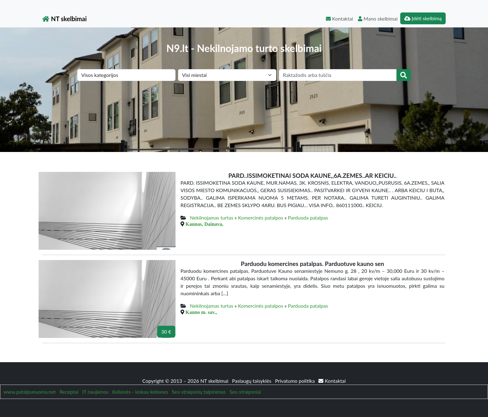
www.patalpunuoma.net (29, 392)
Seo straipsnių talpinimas (199, 392)
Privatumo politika (295, 381)
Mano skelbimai (377, 18)
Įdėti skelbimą (423, 18)
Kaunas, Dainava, (204, 223)
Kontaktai (339, 18)
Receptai (68, 392)
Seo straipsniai (245, 392)
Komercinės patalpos (260, 217)
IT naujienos (95, 392)
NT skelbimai (64, 18)
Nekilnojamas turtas (211, 217)
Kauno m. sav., (201, 312)
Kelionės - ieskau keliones (140, 392)
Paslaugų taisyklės (252, 381)
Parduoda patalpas (308, 217)
